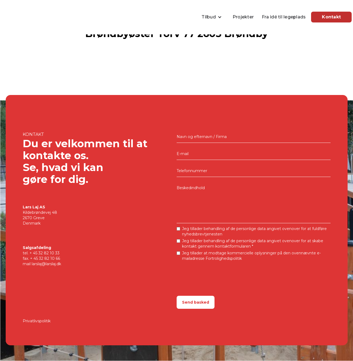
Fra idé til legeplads (284, 16)
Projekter (243, 16)
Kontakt (331, 16)
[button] (213, 17)
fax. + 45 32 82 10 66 (41, 258)
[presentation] (218, 274)
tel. (41, 253)
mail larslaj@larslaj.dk (42, 263)
